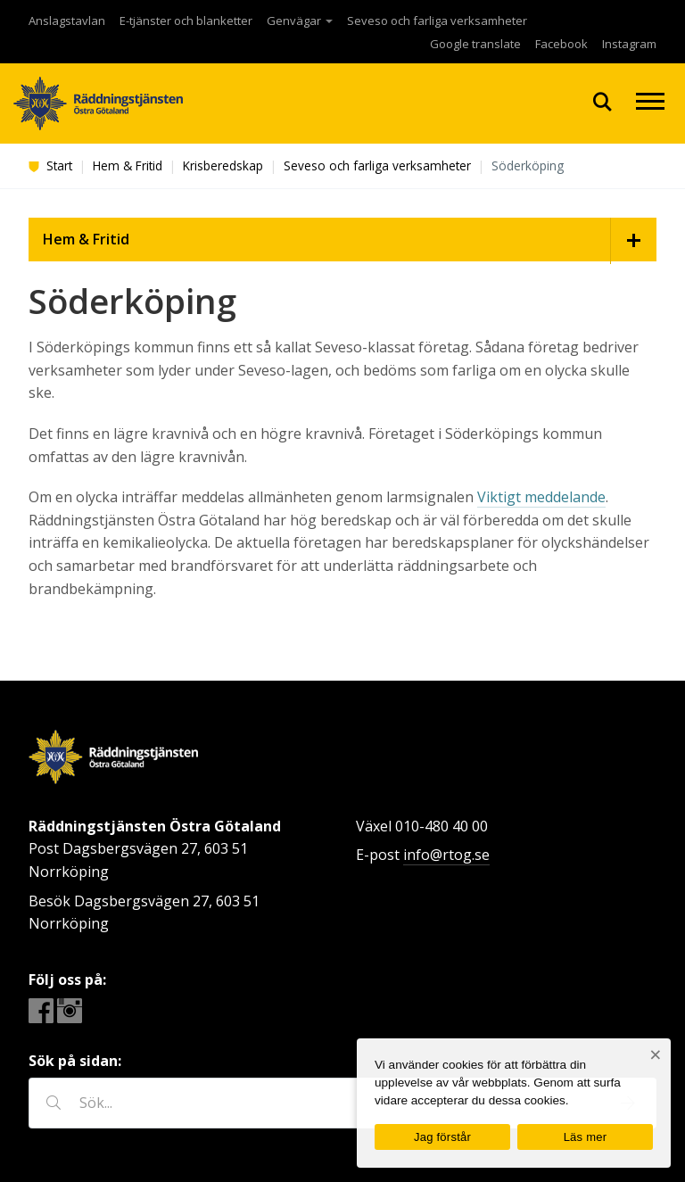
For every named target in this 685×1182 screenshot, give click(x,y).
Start (50, 165)
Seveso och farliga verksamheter (437, 20)
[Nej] (655, 1054)
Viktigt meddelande (541, 497)
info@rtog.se (446, 854)
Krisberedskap (223, 165)
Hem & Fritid (127, 165)
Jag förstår (442, 1137)
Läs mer (585, 1137)
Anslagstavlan (67, 20)
